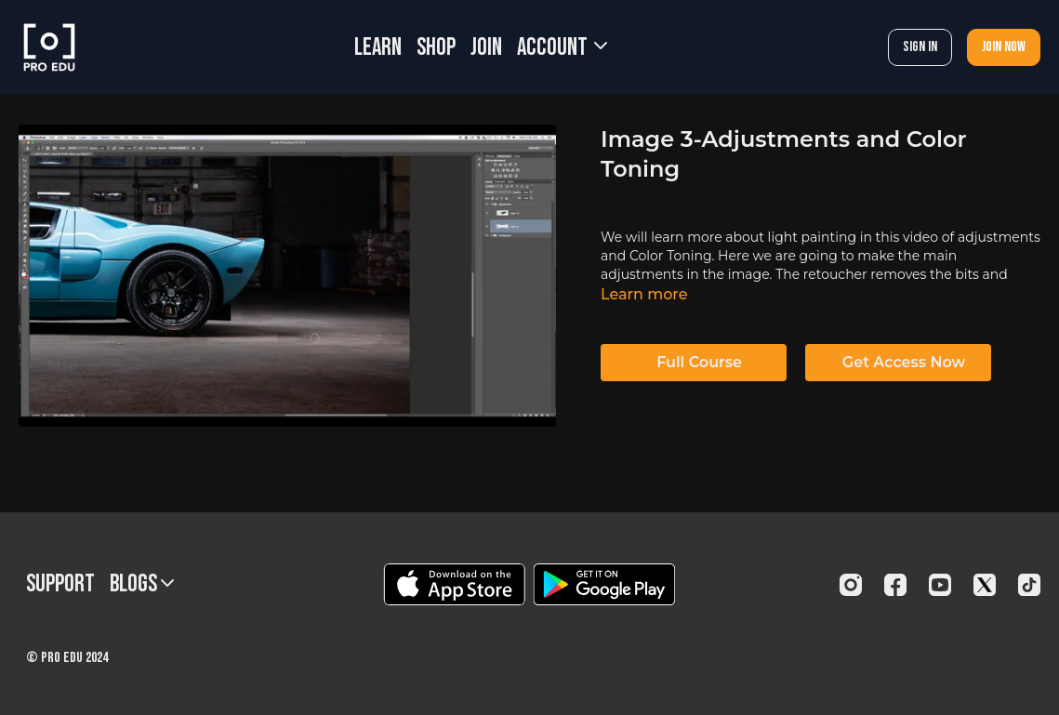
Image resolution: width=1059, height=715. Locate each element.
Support (60, 584)
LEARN (378, 47)
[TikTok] (1029, 585)
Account (562, 47)
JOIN (486, 47)
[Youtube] (940, 585)
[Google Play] (604, 584)
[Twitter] (984, 585)
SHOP (436, 47)
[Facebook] (895, 585)
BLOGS (142, 584)
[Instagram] (851, 585)
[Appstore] (454, 584)
